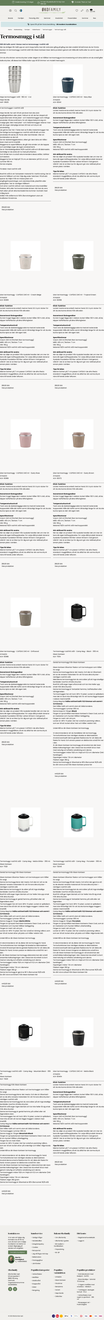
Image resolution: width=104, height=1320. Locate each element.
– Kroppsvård (35, 1284)
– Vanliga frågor (36, 1237)
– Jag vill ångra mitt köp (39, 1254)
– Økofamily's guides (61, 1241)
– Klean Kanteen (60, 1280)
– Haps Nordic (59, 1293)
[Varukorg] (90, 10)
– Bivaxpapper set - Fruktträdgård (84, 1303)
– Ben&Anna (58, 1287)
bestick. (6, 157)
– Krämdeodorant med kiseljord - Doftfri (85, 1275)
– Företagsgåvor (37, 1260)
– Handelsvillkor (36, 1241)
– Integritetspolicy (37, 1244)
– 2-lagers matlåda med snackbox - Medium (85, 1286)
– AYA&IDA (57, 1277)
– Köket (33, 1287)
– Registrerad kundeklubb (86, 1237)
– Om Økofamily (60, 1237)
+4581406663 (22, 1261)
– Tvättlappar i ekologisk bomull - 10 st (85, 1291)
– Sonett (57, 1290)
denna (70, 738)
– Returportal (35, 1250)
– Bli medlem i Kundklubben (59, 1245)
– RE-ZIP (57, 1253)
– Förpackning (59, 1249)
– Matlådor (35, 1277)
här (90, 765)
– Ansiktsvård (35, 1281)
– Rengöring (35, 1290)
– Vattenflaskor (36, 1274)
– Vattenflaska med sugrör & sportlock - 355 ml (85, 1297)
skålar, (40, 154)
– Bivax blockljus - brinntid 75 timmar (86, 1280)
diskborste (88, 740)
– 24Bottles (58, 1296)
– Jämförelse (35, 1263)
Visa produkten (8, 209)
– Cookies (34, 1247)
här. (47, 130)
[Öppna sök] (15, 10)
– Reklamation (36, 1257)
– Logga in (80, 1241)
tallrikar (46, 154)
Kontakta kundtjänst (17, 1252)
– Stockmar (58, 1283)
